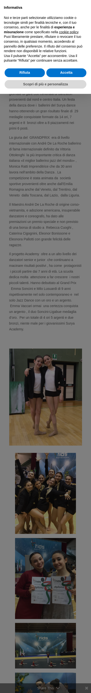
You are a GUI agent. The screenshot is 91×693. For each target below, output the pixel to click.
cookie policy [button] (68, 32)
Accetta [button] (66, 72)
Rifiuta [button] (24, 72)
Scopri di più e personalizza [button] (45, 84)
